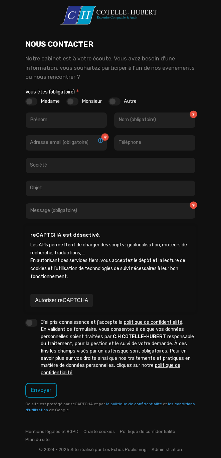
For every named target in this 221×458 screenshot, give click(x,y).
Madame (50, 101)
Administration (167, 449)
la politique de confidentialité (134, 404)
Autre (130, 101)
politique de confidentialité (153, 322)
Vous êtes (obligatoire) (50, 92)
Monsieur (92, 101)
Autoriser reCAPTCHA (61, 300)
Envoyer (41, 390)
